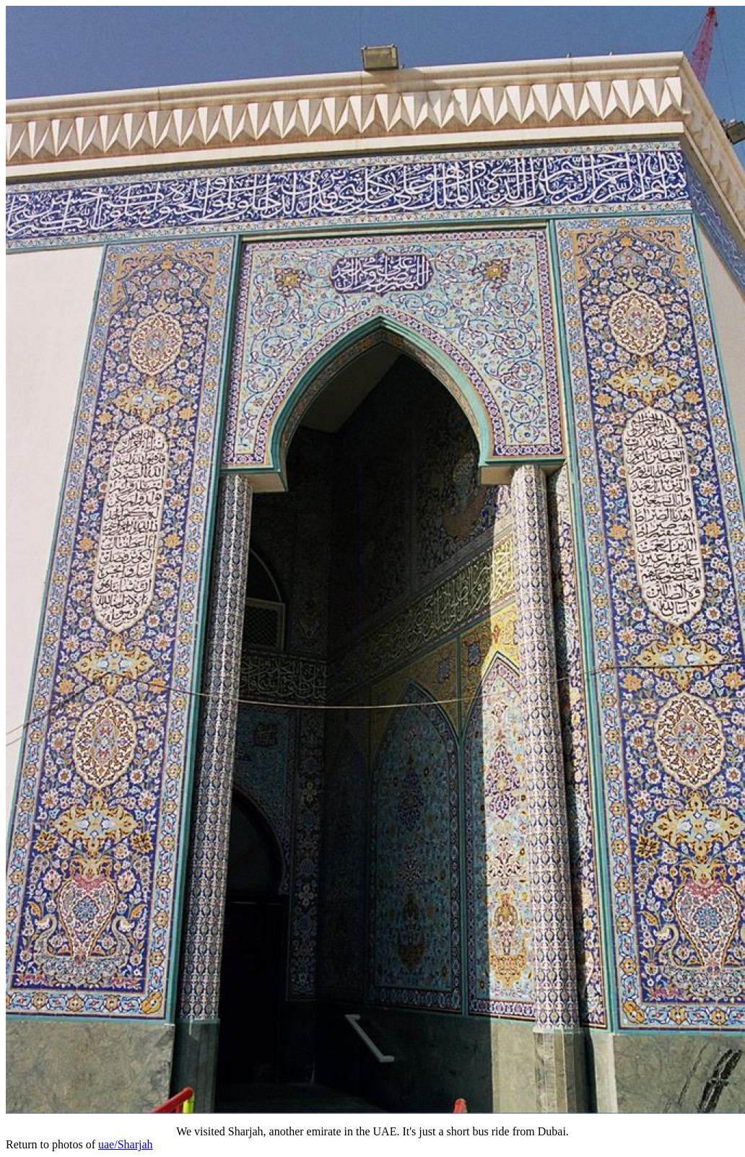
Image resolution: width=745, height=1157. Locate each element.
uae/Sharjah (125, 1144)
